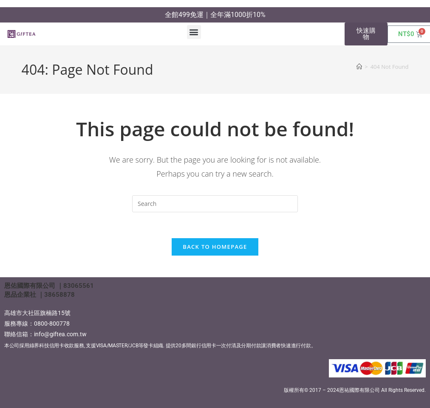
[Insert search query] (215, 203)
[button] (194, 32)
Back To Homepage (215, 246)
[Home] (359, 66)
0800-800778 (52, 323)
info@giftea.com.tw (60, 334)
